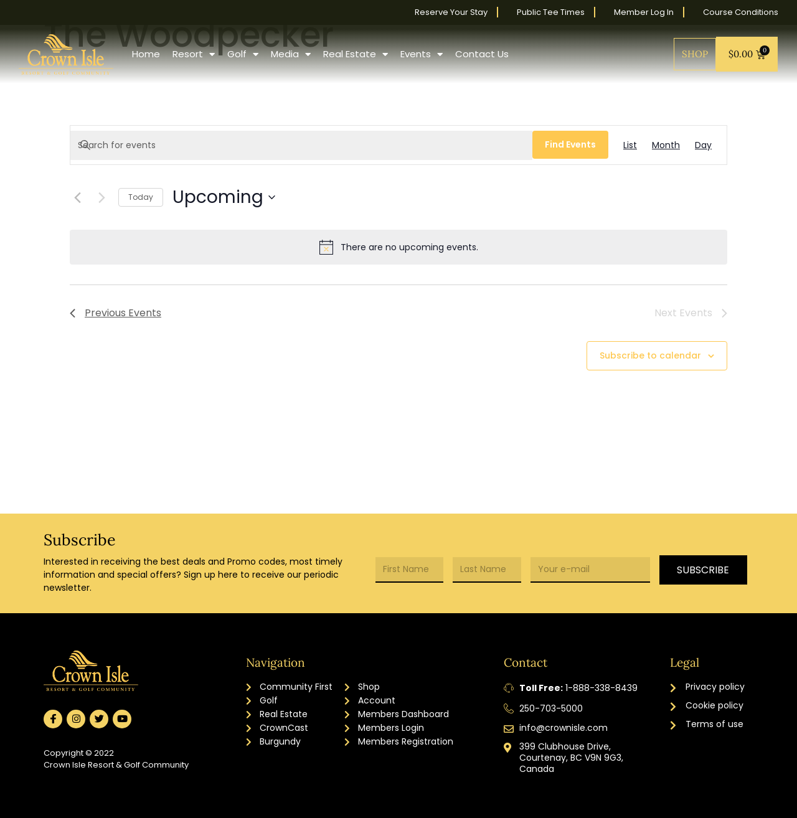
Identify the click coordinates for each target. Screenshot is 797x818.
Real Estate (355, 54)
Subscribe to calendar (650, 355)
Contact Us (482, 53)
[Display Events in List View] (630, 145)
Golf (242, 54)
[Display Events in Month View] (666, 145)
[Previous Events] (77, 197)
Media (291, 54)
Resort (193, 54)
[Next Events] (101, 197)
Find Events (570, 144)
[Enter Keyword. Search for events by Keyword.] (301, 145)
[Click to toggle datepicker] (223, 197)
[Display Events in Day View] (703, 145)
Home (146, 53)
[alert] (398, 247)
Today (140, 197)
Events (421, 54)
